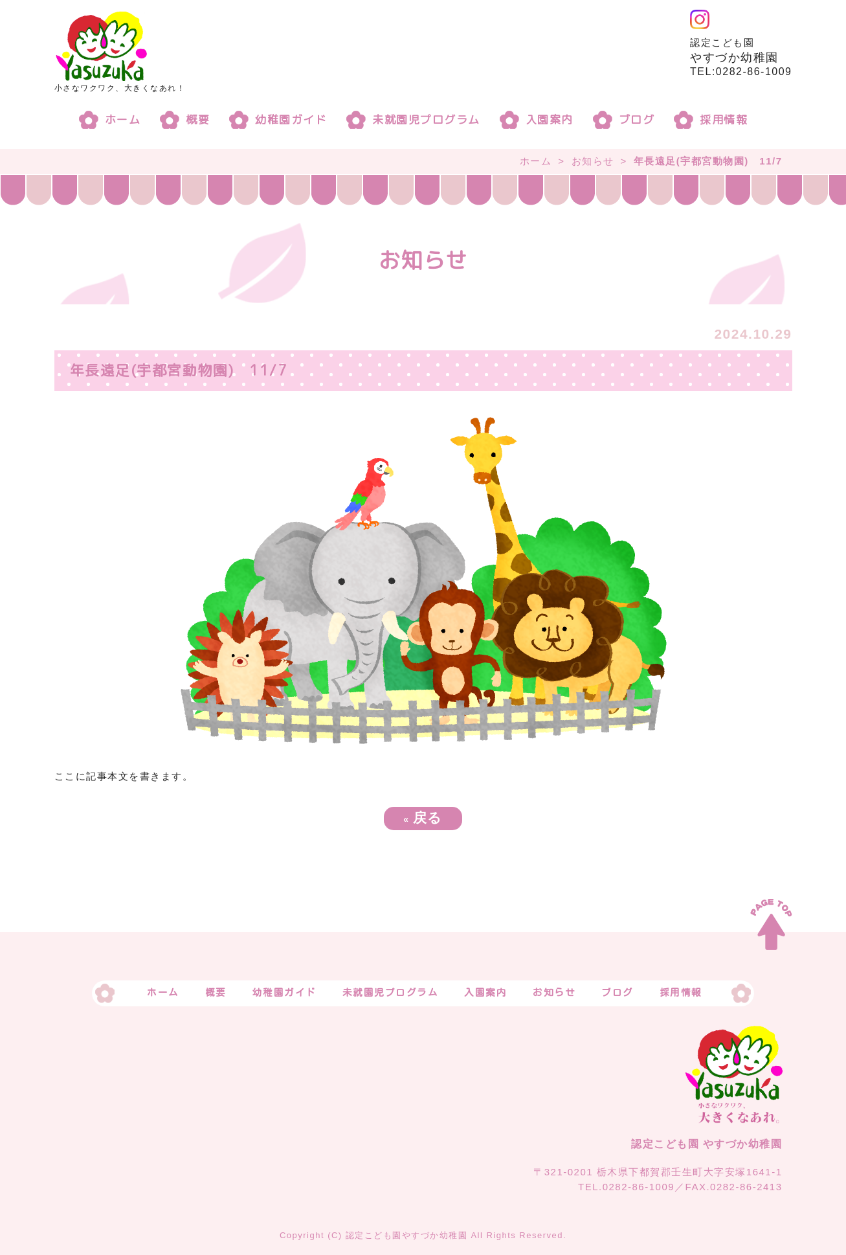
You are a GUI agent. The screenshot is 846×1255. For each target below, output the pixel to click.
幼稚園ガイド (291, 119)
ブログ (637, 119)
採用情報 (724, 119)
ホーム (123, 119)
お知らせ (593, 160)
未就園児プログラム (426, 119)
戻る (423, 817)
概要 (198, 119)
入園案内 (549, 119)
